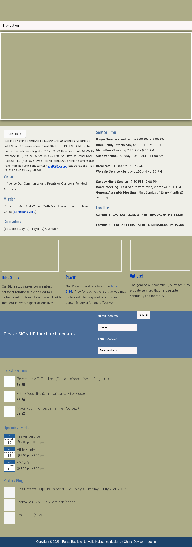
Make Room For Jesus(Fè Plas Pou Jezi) (48, 408)
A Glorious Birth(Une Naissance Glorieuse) (51, 393)
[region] (96, 76)
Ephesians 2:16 (24, 211)
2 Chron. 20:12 (57, 165)
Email (107, 339)
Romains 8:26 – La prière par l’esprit (46, 501)
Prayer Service (28, 436)
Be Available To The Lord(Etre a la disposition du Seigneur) (63, 378)
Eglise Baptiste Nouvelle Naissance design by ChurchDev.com (103, 541)
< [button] (5, 75)
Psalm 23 (25, 514)
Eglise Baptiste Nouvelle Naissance (96, 11)
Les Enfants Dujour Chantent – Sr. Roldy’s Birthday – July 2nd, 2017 (72, 489)
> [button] (186, 75)
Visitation (24, 462)
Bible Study (26, 449)
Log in (152, 541)
